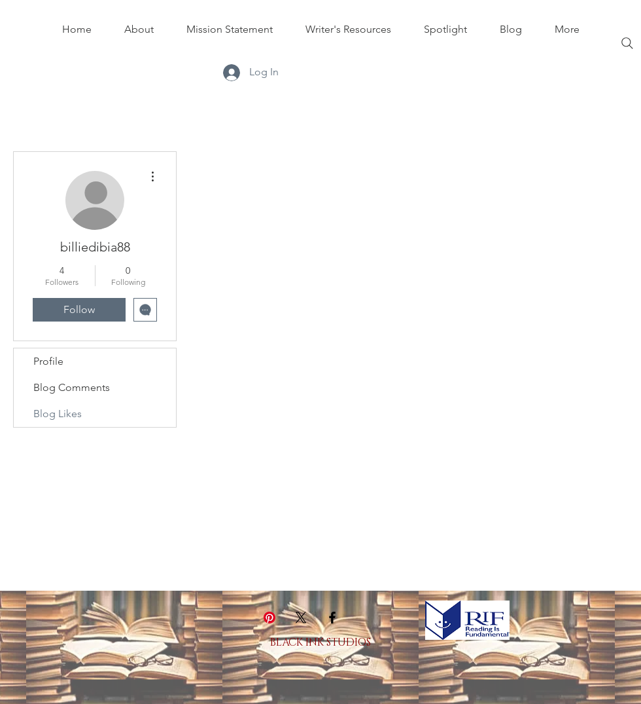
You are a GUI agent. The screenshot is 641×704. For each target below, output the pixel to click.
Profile (48, 361)
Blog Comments (71, 387)
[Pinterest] (269, 617)
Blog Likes (57, 413)
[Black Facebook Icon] (332, 617)
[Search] (627, 43)
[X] (301, 617)
